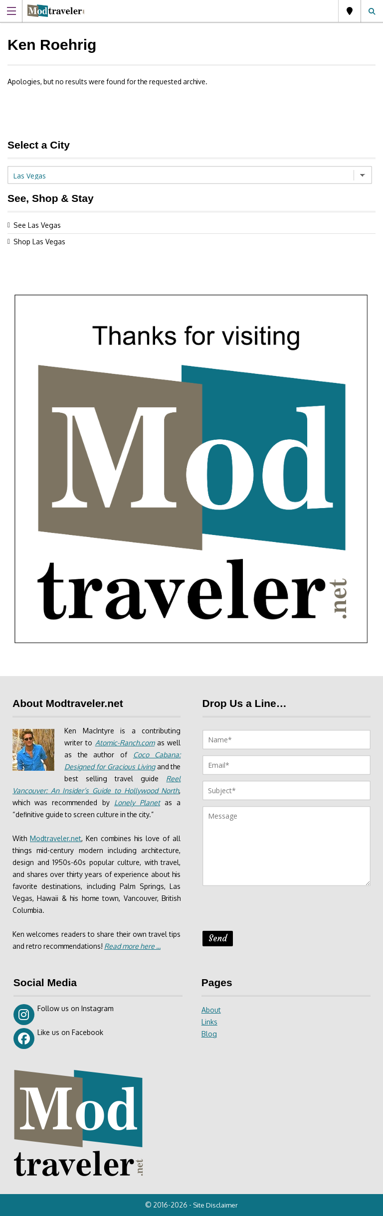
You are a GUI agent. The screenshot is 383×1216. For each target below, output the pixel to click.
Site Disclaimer (216, 1205)
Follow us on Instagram (63, 1014)
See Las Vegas (37, 225)
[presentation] (278, 911)
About (211, 1010)
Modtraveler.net (56, 838)
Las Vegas (350, 11)
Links (209, 1022)
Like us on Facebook (58, 1038)
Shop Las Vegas (39, 241)
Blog (209, 1034)
